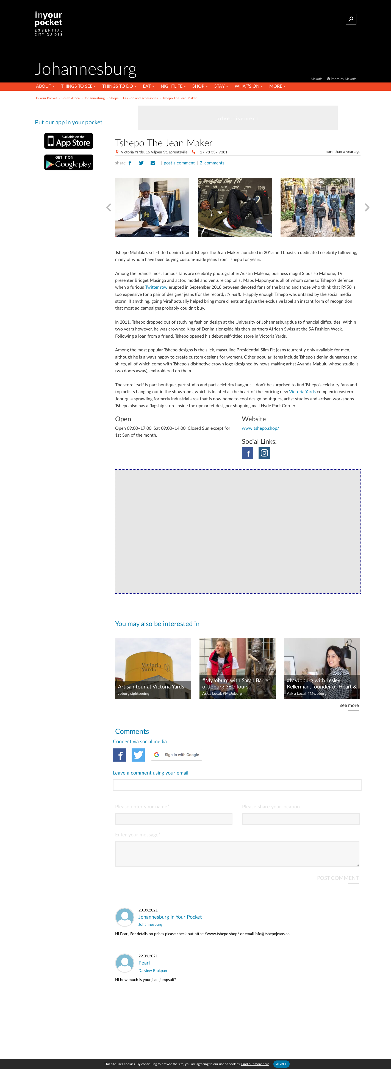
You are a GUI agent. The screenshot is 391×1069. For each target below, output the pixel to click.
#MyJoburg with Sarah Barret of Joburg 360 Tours (236, 684)
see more (349, 705)
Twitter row (156, 287)
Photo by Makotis (343, 79)
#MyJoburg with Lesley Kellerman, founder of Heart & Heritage (322, 684)
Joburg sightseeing (133, 694)
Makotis (317, 79)
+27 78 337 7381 (213, 152)
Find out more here (255, 1064)
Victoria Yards (302, 392)
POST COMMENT (338, 856)
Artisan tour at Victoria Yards (151, 687)
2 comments (212, 163)
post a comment (179, 163)
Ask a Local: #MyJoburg (222, 694)
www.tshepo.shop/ (260, 428)
